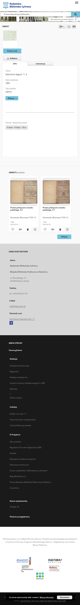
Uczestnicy (14, 488)
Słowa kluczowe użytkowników (23, 419)
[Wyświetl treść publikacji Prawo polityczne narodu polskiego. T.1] (60, 229)
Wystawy (13, 389)
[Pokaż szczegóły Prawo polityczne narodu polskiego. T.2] (34, 229)
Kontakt (13, 453)
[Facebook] (11, 323)
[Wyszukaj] (75, 14)
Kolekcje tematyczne (18, 377)
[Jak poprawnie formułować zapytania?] (78, 19)
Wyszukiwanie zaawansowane (62, 19)
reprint (8, 91)
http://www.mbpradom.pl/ (22, 319)
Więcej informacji (46, 597)
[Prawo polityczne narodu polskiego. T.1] (56, 192)
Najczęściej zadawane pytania (23, 459)
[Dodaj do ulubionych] (69, 26)
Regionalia (14, 371)
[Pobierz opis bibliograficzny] (20, 229)
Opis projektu (15, 441)
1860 (7, 83)
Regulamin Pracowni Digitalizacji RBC (26, 447)
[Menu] (76, 2)
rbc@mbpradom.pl (17, 306)
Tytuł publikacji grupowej (20, 425)
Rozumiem (64, 597)
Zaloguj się (14, 506)
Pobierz (11, 58)
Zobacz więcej (16, 397)
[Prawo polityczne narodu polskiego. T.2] (24, 192)
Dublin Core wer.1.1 (18, 414)
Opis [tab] (15, 64)
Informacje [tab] (40, 64)
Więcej (64, 236)
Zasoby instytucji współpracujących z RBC (27, 383)
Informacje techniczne (19, 464)
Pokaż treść (12, 51)
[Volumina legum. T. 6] (10, 35)
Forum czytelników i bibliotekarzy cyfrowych (28, 470)
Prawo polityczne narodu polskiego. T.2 (21, 208)
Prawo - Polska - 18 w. (16, 127)
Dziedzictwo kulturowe (19, 365)
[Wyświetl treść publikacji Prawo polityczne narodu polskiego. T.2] (27, 229)
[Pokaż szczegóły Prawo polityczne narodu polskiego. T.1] (67, 229)
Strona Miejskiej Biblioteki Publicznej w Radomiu (30, 482)
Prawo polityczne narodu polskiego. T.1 (54, 208)
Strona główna (15, 350)
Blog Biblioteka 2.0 (18, 476)
